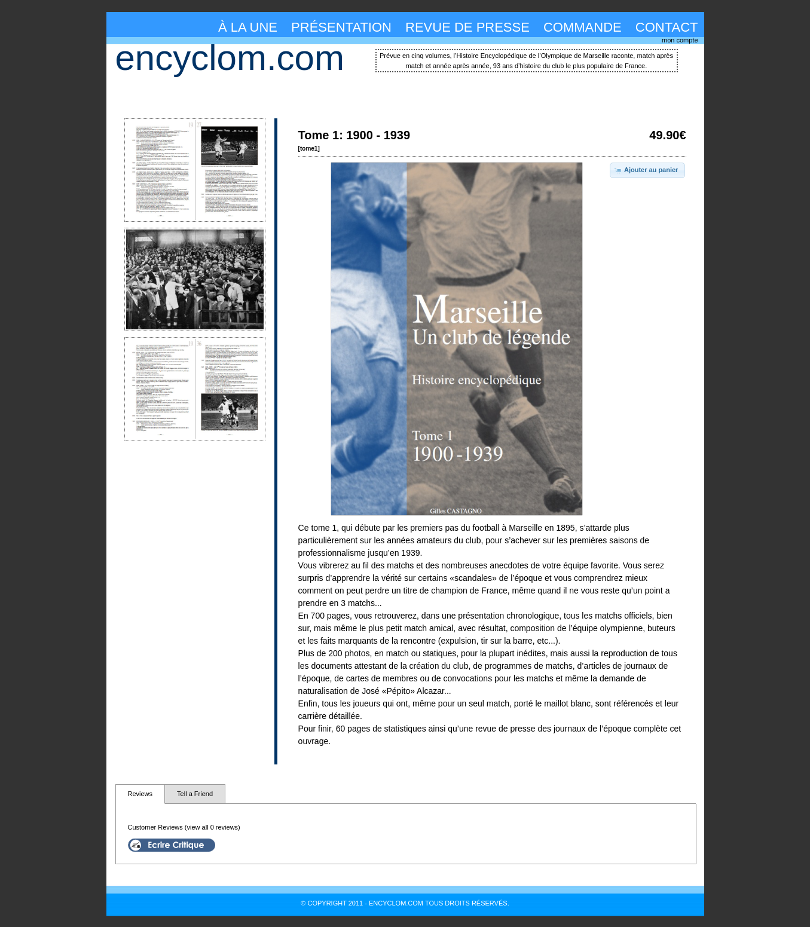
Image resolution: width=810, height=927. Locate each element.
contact (666, 27)
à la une (247, 27)
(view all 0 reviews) (212, 827)
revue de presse (467, 27)
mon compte (680, 40)
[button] (648, 170)
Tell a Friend (195, 793)
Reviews (140, 793)
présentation (341, 27)
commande (582, 27)
